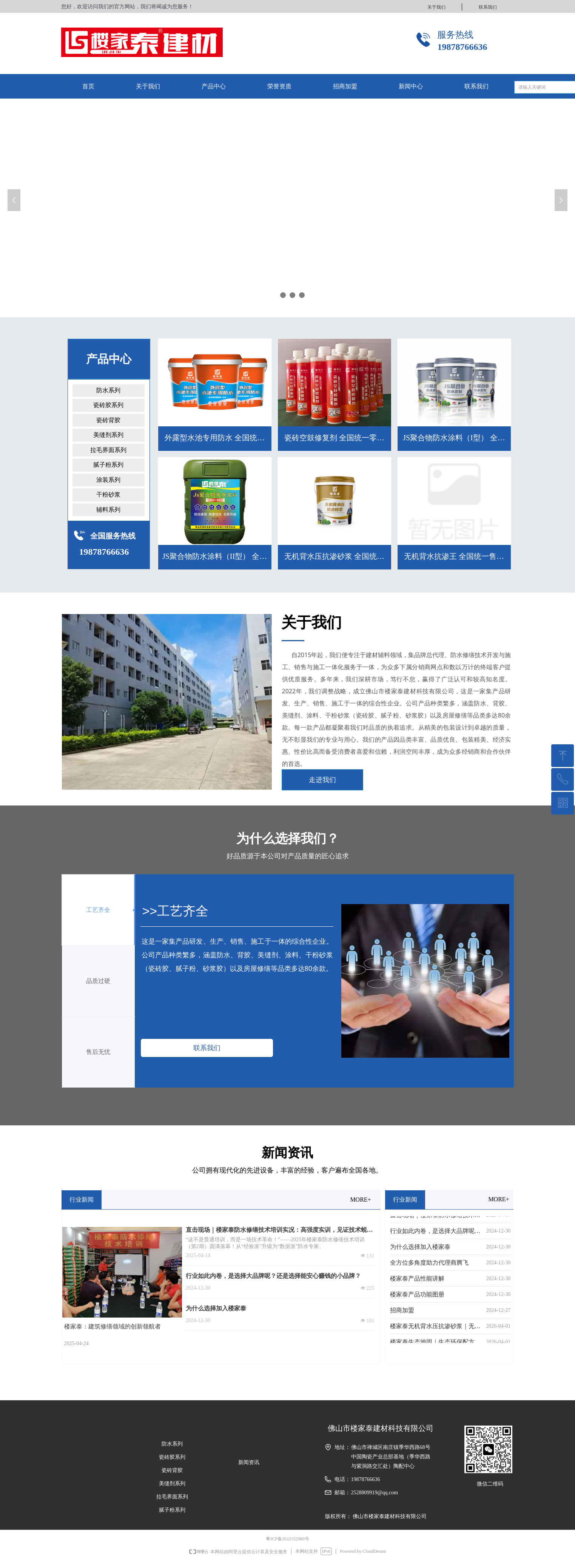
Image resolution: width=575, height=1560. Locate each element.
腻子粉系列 (108, 464)
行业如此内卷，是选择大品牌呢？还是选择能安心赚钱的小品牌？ (273, 1276)
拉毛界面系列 (108, 450)
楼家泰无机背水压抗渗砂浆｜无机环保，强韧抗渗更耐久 (436, 1328)
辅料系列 (108, 509)
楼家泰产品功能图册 (417, 1296)
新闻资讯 (248, 1462)
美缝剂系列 (108, 435)
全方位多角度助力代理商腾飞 (429, 1264)
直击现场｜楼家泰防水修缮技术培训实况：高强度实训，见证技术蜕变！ (276, 1230)
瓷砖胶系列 (108, 405)
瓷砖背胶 (108, 420)
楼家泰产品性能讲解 (417, 1280)
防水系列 (108, 390)
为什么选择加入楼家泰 (216, 1308)
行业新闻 (81, 1199)
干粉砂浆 (108, 494)
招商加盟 (402, 1312)
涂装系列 (108, 480)
